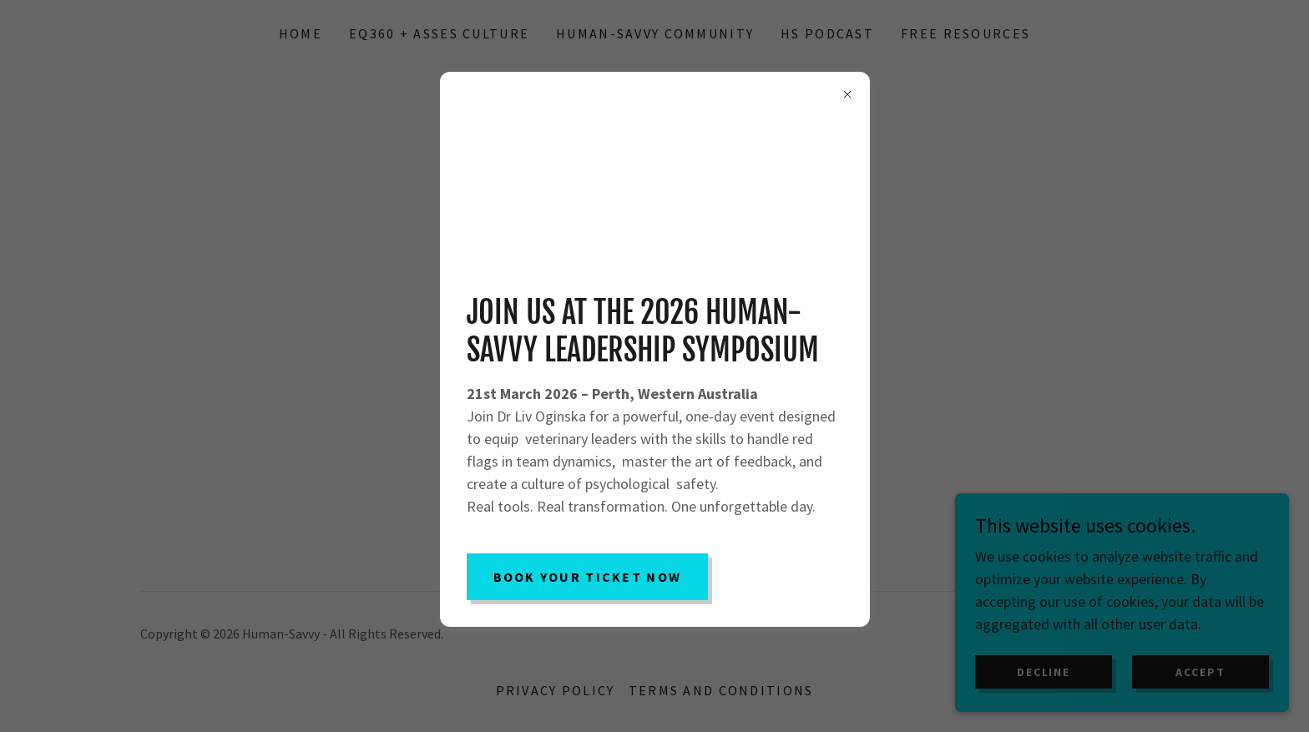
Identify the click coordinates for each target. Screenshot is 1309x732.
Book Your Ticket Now (587, 576)
